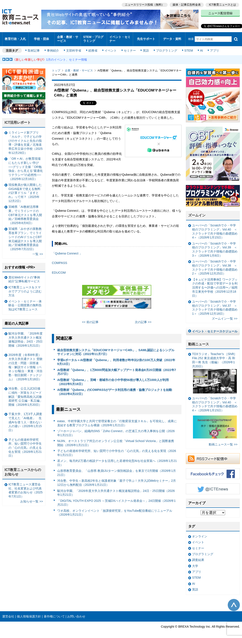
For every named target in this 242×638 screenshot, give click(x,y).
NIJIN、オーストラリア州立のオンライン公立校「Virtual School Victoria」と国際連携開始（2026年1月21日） (115, 440)
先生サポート (146, 37)
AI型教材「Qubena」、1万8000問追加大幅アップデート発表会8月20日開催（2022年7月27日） (116, 369)
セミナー (129, 48)
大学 (195, 563)
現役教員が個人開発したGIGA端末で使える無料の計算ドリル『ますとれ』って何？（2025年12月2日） (25, 190)
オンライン (199, 533)
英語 (145, 48)
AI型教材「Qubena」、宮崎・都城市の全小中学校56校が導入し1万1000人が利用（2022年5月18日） (113, 379)
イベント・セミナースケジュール (214, 328)
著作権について (54, 613)
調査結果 (198, 557)
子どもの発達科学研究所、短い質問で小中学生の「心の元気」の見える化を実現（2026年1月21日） (116, 450)
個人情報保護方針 (29, 613)
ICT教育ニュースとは (222, 4)
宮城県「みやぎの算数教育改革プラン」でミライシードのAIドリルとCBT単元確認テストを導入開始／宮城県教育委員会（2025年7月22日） (25, 236)
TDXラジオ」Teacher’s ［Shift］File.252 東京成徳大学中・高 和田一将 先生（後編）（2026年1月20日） (214, 370)
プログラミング (165, 48)
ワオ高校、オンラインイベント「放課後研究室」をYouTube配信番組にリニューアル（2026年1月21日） (114, 510)
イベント (110, 48)
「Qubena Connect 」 (67, 250)
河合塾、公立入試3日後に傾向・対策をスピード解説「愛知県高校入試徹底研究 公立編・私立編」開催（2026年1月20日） (25, 394)
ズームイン (196, 213)
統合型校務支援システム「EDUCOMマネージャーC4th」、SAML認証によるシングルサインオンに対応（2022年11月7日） (116, 349)
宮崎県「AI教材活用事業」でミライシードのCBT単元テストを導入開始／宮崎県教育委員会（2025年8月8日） (25, 212)
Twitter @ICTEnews (213, 486)
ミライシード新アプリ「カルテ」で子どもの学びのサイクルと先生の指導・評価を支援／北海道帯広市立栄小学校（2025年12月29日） (25, 140)
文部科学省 (73, 48)
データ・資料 (172, 37)
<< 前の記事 (90, 319)
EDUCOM (59, 270)
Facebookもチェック (213, 471)
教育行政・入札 (15, 37)
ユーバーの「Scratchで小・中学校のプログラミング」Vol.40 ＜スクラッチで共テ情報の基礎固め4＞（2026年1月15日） (214, 229)
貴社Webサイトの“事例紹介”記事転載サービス (24, 276)
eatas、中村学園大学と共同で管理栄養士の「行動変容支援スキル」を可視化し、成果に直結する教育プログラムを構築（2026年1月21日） (117, 420)
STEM (187, 48)
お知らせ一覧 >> (31, 499)
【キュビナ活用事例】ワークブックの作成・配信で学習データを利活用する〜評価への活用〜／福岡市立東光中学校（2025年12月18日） (214, 285)
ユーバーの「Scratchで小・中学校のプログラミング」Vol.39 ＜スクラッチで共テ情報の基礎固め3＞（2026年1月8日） (214, 246)
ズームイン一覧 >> (224, 316)
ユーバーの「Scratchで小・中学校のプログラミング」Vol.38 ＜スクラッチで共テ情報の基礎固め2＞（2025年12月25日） (214, 265)
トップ (56, 67)
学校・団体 (42, 37)
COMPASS (59, 260)
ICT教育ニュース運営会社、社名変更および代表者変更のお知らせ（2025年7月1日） (25, 487)
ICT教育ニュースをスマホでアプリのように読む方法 (25, 288)
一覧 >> (37, 251)
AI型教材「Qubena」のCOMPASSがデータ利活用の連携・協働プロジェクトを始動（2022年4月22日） (114, 389)
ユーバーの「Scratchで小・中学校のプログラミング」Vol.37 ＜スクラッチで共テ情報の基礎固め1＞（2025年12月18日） (214, 305)
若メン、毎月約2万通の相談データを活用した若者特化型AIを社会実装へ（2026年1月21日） (117, 460)
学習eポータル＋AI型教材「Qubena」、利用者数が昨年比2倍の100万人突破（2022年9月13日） (116, 359)
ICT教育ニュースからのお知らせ (23, 469)
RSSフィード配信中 (213, 455)
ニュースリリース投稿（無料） (144, 4)
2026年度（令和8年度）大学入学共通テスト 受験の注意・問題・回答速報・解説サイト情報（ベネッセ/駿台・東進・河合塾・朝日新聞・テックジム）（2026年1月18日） (25, 364)
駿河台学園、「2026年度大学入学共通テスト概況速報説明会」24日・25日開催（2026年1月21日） (116, 490)
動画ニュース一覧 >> (223, 441)
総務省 (92, 48)
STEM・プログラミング (93, 37)
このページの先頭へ (234, 602)
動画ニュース (198, 341)
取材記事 (35, 48)
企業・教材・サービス (67, 37)
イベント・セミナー (119, 37)
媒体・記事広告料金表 (186, 4)
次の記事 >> (143, 319)
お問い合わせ (76, 613)
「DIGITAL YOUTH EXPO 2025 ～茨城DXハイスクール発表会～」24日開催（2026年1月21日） (116, 500)
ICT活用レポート (18, 120)
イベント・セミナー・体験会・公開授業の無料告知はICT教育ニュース (25, 302)
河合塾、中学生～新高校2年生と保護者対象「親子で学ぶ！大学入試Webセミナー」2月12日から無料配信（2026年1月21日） (116, 480)
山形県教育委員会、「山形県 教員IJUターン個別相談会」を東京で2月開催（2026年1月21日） (116, 470)
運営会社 (8, 613)
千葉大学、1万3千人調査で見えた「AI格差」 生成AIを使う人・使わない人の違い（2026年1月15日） (25, 419)
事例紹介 (54, 48)
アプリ (212, 48)
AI (199, 48)
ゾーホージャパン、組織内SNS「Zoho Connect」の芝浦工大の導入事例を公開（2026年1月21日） (116, 430)
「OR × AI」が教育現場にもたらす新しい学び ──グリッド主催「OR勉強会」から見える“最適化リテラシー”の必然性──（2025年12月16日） (25, 166)
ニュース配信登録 (220, 13)
